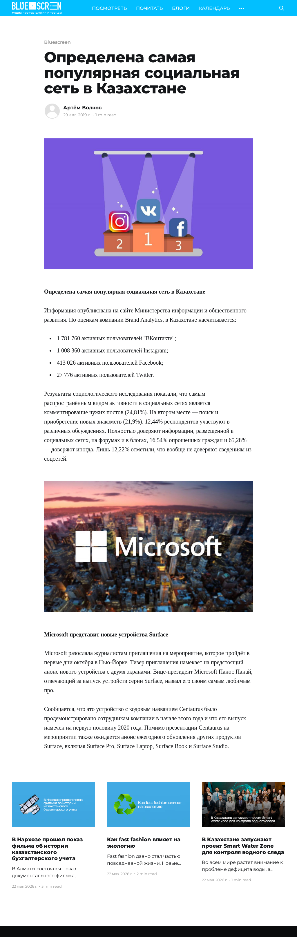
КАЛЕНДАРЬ (214, 8)
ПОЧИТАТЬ (149, 8)
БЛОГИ (181, 8)
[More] (241, 8)
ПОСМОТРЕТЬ (109, 8)
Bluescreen (57, 42)
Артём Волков (82, 108)
